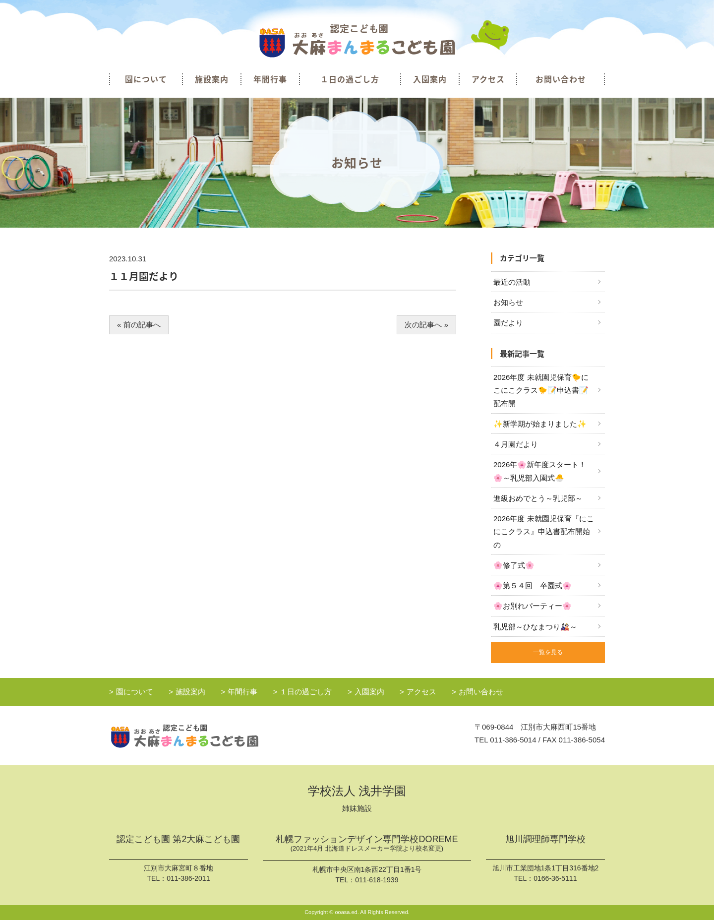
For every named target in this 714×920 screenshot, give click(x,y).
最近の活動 (512, 282)
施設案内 (212, 78)
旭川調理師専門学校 (545, 839)
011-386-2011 (188, 878)
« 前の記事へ (139, 324)
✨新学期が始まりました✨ (540, 424)
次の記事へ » (426, 324)
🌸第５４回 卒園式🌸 (532, 585)
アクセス (488, 78)
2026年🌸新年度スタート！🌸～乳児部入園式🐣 (539, 471)
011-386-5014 (513, 740)
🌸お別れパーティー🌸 (532, 606)
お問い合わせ (561, 78)
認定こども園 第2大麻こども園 (178, 839)
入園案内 (430, 78)
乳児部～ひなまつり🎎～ (535, 626)
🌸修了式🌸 (514, 565)
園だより (508, 322)
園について (146, 78)
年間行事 (270, 78)
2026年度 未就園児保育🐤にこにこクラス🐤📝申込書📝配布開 (541, 390)
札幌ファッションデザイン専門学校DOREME (367, 844)
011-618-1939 (376, 880)
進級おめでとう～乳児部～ (538, 498)
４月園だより (515, 444)
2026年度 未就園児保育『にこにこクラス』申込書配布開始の (543, 531)
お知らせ (508, 302)
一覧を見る (548, 652)
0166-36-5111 (555, 878)
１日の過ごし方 (349, 78)
